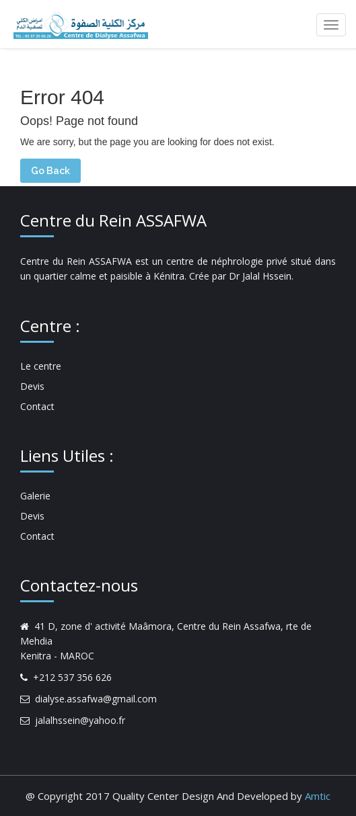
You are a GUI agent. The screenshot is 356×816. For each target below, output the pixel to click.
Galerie (35, 495)
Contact (37, 406)
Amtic (317, 796)
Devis (32, 386)
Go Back (50, 170)
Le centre (40, 366)
